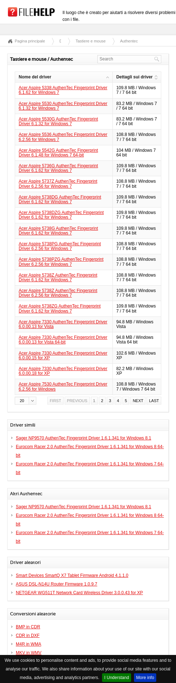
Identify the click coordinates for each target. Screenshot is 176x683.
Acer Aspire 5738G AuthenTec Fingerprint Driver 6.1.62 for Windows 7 (58, 231)
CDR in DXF (28, 635)
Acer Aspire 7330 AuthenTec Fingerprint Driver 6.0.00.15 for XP (63, 355)
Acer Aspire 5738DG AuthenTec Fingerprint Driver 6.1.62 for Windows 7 (60, 199)
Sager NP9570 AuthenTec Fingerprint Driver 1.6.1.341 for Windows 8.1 (83, 438)
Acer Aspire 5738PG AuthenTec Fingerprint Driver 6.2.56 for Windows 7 (60, 246)
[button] (25, 401)
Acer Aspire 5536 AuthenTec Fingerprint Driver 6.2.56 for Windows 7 (63, 137)
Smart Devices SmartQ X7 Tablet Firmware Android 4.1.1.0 (72, 575)
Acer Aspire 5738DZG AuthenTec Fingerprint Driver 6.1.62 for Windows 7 (61, 215)
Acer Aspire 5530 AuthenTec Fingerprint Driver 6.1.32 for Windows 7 (63, 106)
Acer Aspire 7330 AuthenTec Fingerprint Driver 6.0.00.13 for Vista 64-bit (63, 340)
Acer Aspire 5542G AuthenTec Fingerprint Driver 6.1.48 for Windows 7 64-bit (58, 153)
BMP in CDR (28, 626)
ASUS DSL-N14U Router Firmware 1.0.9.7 (56, 584)
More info (145, 677)
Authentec (129, 41)
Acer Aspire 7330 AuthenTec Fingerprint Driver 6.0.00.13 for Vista (63, 324)
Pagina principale (30, 41)
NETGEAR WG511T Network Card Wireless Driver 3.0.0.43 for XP (79, 592)
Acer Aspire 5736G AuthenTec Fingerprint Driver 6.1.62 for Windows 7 (58, 168)
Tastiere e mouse (90, 41)
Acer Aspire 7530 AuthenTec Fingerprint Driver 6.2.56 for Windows (63, 386)
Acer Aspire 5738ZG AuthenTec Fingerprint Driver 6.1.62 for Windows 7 (60, 308)
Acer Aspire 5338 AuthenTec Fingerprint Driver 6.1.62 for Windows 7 (63, 90)
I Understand (116, 677)
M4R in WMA (28, 644)
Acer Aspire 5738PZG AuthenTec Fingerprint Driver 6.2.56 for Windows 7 (61, 262)
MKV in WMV (28, 652)
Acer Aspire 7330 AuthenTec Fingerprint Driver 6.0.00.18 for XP (63, 371)
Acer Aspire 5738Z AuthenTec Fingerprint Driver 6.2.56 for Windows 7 (58, 293)
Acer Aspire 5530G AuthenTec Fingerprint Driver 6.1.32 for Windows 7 (58, 121)
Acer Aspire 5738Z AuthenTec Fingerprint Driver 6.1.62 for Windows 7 (58, 277)
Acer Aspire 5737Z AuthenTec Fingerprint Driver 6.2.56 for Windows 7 (58, 183)
